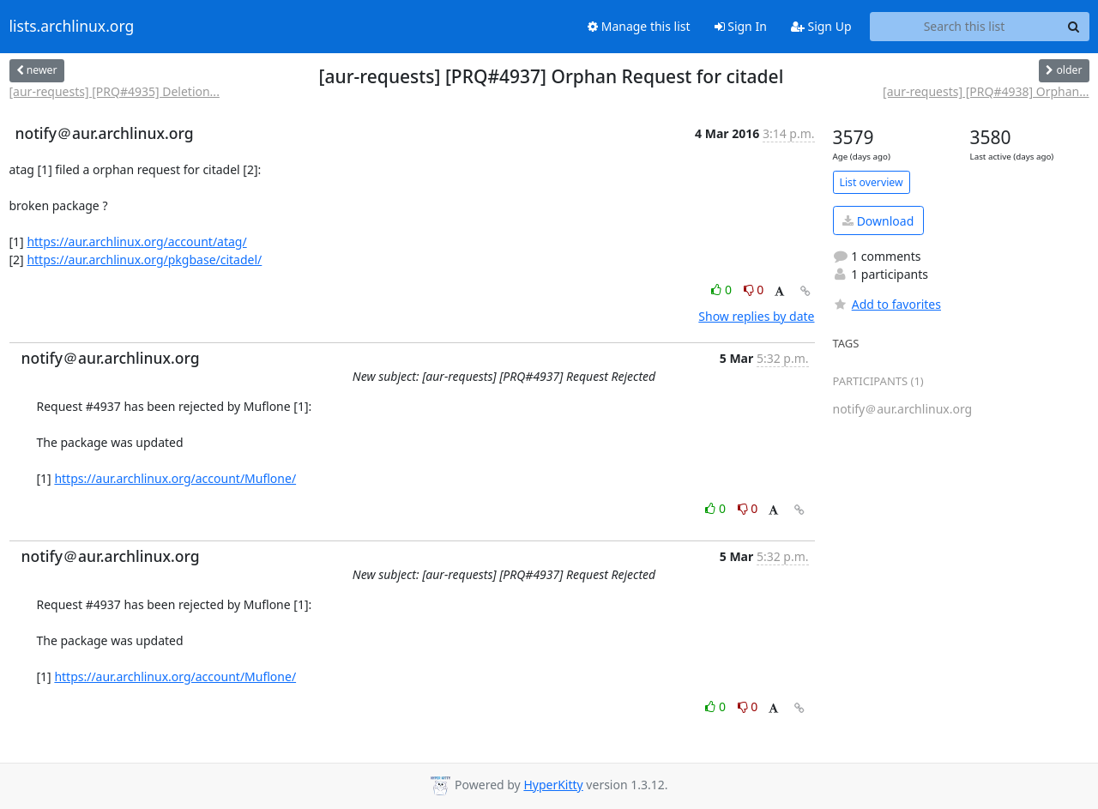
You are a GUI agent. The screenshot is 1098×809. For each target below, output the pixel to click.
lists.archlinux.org (72, 26)
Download (878, 221)
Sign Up (821, 26)
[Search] (1074, 26)
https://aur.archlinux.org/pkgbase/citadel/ (144, 259)
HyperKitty (552, 784)
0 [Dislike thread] (754, 289)
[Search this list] (964, 26)
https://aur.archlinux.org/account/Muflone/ (175, 478)
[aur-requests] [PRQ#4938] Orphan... (986, 91)
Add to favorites (887, 304)
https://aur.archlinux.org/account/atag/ (136, 241)
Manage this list (639, 26)
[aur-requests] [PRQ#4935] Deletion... (114, 91)
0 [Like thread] (722, 289)
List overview (871, 182)
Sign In (741, 26)
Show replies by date (756, 316)
